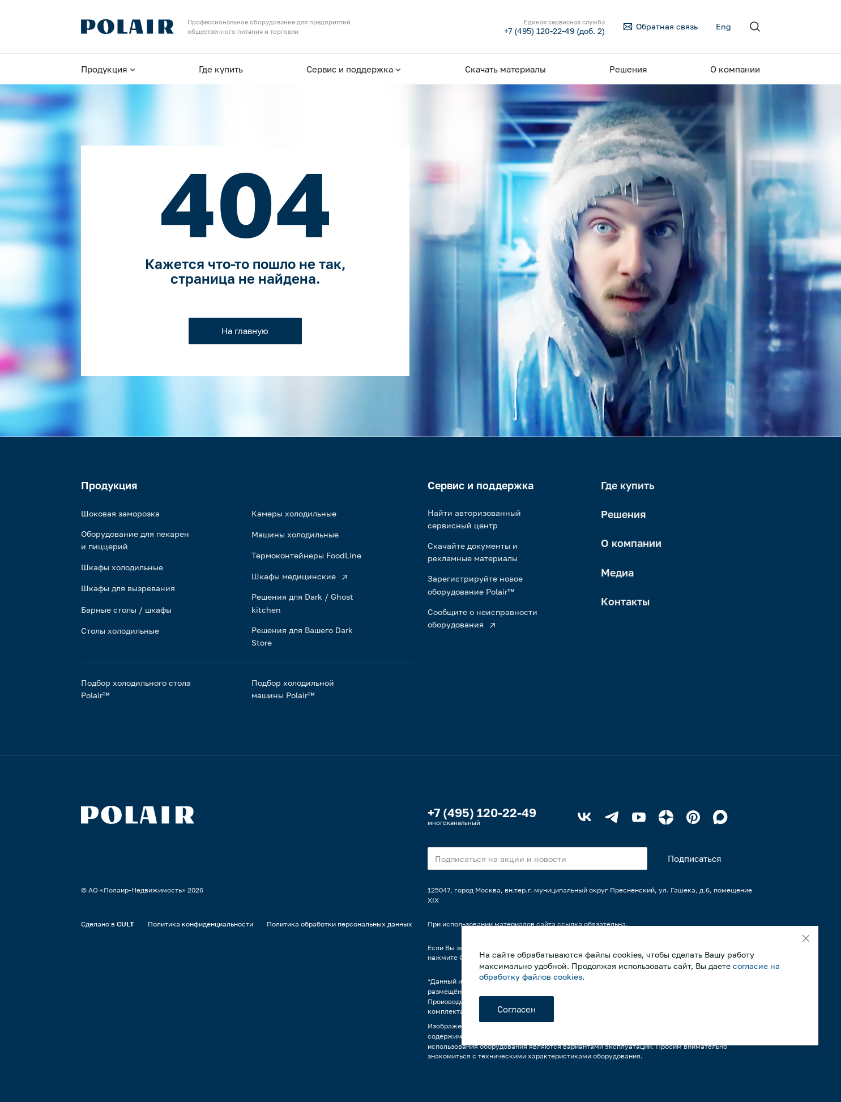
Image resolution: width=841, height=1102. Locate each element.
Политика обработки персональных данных (339, 924)
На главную (244, 331)
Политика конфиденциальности (200, 924)
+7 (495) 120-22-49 (482, 812)
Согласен (516, 1009)
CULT (125, 924)
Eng (723, 26)
